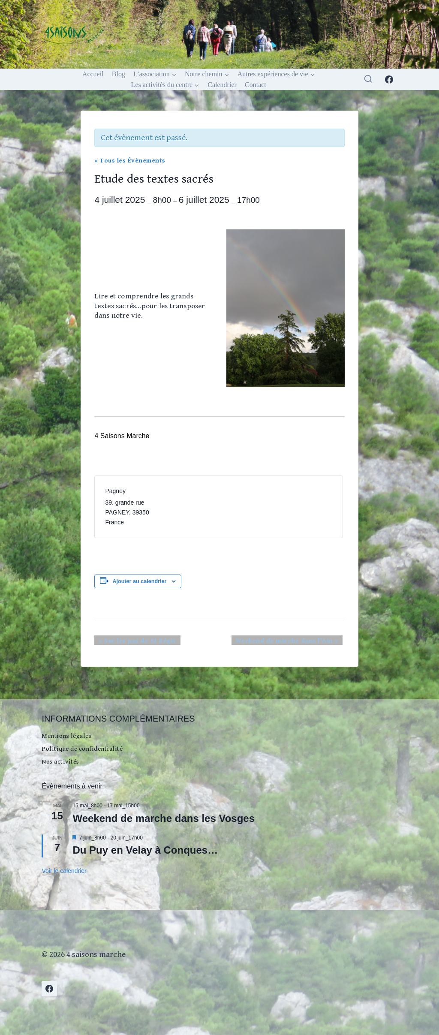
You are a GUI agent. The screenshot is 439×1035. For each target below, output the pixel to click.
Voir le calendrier (64, 870)
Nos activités (64, 759)
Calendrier (222, 84)
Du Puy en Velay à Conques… (145, 849)
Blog (118, 74)
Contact (255, 84)
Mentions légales (71, 726)
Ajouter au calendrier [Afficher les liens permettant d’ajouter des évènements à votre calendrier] (139, 582)
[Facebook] (389, 79)
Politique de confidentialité (89, 742)
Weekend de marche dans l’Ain (295, 641)
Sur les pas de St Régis (130, 641)
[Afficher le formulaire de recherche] (368, 79)
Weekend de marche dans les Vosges (163, 817)
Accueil (93, 74)
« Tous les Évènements (127, 160)
